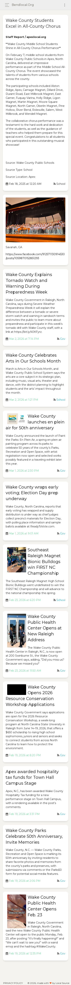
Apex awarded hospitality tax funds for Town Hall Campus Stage (32, 777)
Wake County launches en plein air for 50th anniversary (35, 422)
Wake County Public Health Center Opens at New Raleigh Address (45, 628)
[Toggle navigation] (64, 5)
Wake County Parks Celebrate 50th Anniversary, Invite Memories (34, 836)
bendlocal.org (23, 5)
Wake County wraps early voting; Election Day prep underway (32, 493)
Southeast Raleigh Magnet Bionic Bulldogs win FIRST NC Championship (44, 561)
